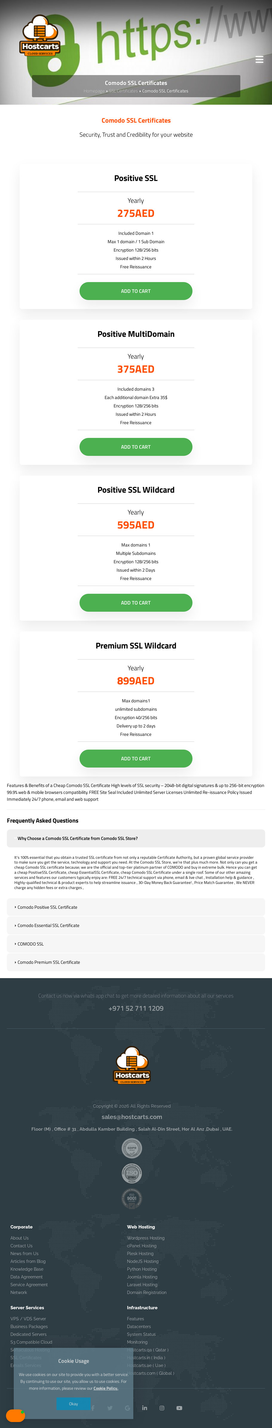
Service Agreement (29, 1284)
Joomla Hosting (142, 1277)
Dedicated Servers (28, 1334)
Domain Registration (146, 1292)
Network (18, 1292)
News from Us (24, 1253)
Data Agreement (26, 1277)
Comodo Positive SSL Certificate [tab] (45, 907)
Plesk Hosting (140, 1253)
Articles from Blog (28, 1261)
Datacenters (139, 1326)
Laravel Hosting (142, 1284)
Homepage (94, 90)
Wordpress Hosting (146, 1238)
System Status (141, 1334)
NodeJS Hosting (143, 1261)
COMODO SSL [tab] (28, 943)
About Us (19, 1238)
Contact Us (21, 1245)
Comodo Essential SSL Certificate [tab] (46, 925)
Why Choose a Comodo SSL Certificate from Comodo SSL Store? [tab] (75, 838)
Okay (73, 1403)
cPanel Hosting (142, 1245)
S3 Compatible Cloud (31, 1342)
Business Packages (29, 1326)
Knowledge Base (26, 1269)
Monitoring (137, 1342)
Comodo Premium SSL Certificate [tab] (46, 962)
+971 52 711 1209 (136, 1008)
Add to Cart (136, 291)
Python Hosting (142, 1269)
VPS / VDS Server (28, 1318)
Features (135, 1318)
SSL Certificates (123, 90)
